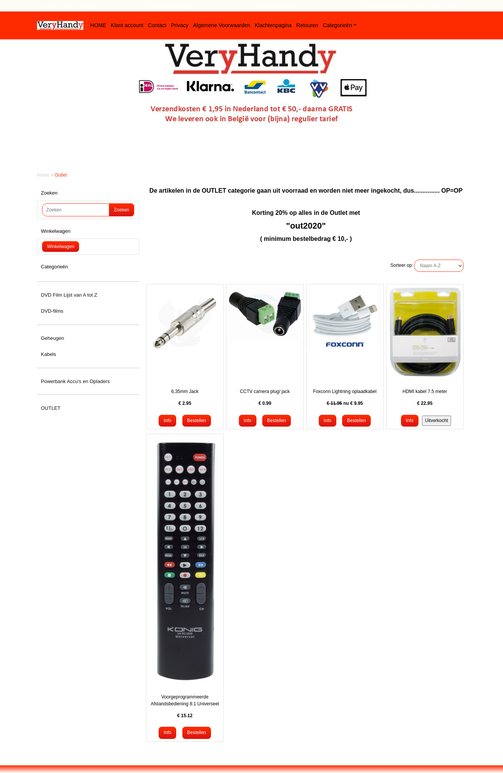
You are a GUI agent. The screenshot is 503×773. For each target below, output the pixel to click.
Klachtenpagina (273, 25)
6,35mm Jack (184, 391)
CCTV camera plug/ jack (265, 391)
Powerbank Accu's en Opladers (75, 381)
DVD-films (52, 311)
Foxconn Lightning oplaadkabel (344, 391)
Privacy (179, 25)
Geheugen (52, 338)
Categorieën (337, 25)
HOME (98, 25)
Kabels (48, 354)
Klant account (127, 25)
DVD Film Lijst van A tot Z (69, 295)
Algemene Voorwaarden (221, 25)
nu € (345, 403)
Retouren (307, 25)
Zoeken (121, 210)
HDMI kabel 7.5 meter (424, 391)
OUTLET (50, 408)
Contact (157, 25)
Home (43, 175)
